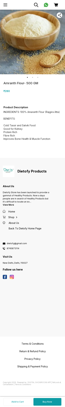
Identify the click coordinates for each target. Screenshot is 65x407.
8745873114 (13, 248)
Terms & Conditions (23, 384)
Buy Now (47, 401)
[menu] (5, 5)
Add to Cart (17, 401)
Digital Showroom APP (39, 382)
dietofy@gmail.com (17, 243)
